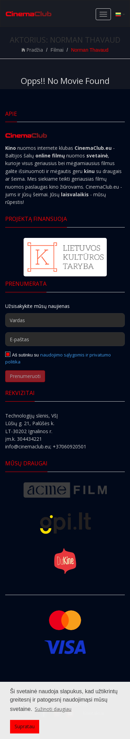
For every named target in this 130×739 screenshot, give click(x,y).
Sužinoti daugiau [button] (53, 709)
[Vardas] (65, 320)
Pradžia (32, 49)
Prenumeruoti (25, 376)
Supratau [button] (25, 726)
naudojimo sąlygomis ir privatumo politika (58, 358)
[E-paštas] (65, 339)
